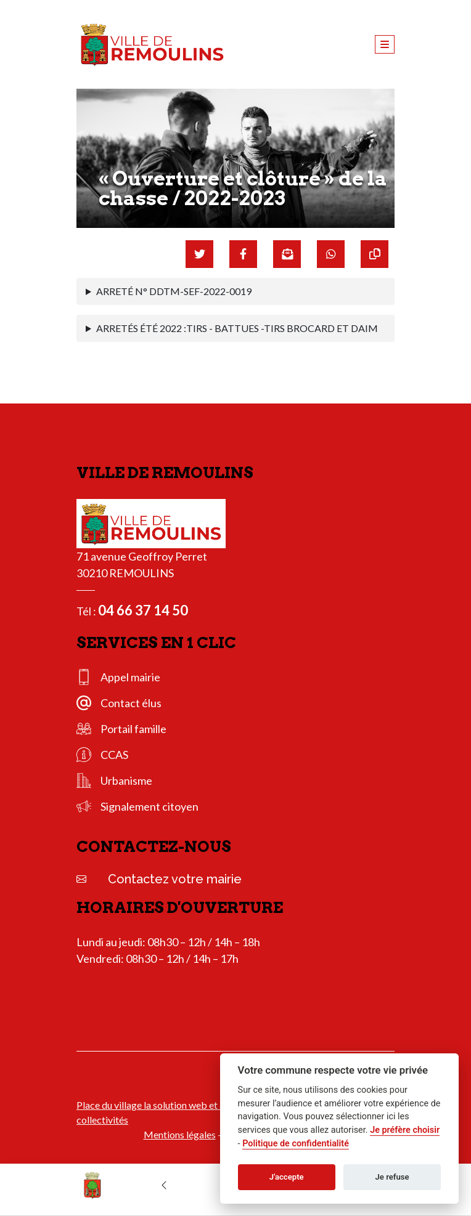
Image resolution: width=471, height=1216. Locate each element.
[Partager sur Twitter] (199, 254)
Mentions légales (180, 1134)
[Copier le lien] (374, 254)
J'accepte (286, 1177)
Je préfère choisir (405, 1130)
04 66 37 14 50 (143, 610)
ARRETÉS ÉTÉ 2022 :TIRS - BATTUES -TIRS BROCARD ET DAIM (237, 328)
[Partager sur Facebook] (243, 254)
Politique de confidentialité (295, 1143)
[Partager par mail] (287, 254)
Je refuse (392, 1177)
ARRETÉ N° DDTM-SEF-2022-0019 (174, 291)
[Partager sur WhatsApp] (331, 254)
